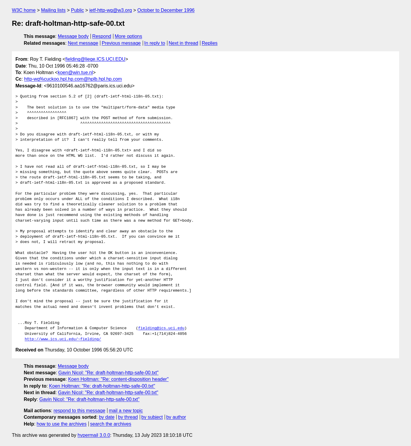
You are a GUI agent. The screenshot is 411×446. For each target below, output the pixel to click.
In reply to (154, 43)
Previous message (121, 43)
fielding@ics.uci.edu (161, 328)
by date (106, 417)
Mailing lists (53, 10)
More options (128, 36)
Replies (210, 43)
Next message (83, 43)
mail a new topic (126, 410)
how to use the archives (62, 423)
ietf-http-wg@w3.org (110, 10)
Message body (73, 36)
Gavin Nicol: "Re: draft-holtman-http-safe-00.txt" (108, 372)
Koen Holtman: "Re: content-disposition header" (118, 379)
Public (77, 10)
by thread (128, 417)
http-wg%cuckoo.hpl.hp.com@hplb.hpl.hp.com (73, 78)
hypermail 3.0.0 (93, 435)
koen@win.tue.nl (75, 72)
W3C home (24, 10)
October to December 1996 (166, 10)
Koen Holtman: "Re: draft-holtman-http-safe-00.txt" (102, 386)
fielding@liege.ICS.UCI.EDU (95, 59)
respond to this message (79, 410)
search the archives (110, 423)
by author (176, 417)
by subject (152, 417)
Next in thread (183, 43)
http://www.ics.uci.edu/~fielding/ (63, 339)
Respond (101, 36)
